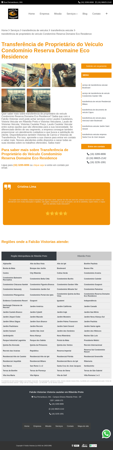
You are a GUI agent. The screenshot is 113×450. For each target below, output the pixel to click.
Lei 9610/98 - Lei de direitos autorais (51, 382)
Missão (58, 13)
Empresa (44, 13)
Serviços (71, 13)
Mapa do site (83, 426)
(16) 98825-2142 (103, 2)
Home (32, 13)
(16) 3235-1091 (96, 162)
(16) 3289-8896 (86, 2)
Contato (96, 13)
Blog (85, 13)
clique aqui (39, 165)
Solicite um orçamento (96, 66)
